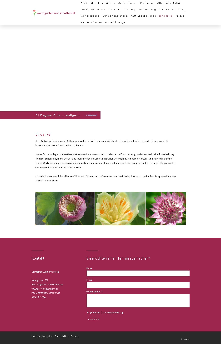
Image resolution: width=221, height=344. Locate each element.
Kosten (171, 9)
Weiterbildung (90, 16)
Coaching (115, 9)
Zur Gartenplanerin (115, 16)
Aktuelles (96, 3)
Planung (130, 9)
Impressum (36, 336)
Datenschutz (47, 336)
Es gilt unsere (105, 312)
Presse (180, 16)
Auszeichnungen (116, 22)
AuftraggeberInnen (143, 16)
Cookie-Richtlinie (62, 336)
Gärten (110, 3)
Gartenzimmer (127, 3)
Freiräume (147, 3)
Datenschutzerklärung (112, 312)
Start (84, 3)
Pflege (183, 9)
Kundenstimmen (91, 22)
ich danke (165, 16)
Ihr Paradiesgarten (151, 9)
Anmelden (185, 339)
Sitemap (74, 336)
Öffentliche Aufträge (170, 3)
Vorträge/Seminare (93, 9)
